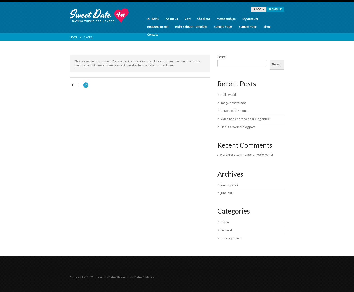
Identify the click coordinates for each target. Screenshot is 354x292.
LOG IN (259, 9)
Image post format (233, 103)
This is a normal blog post (238, 127)
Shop (267, 27)
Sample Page (223, 27)
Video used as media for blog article (245, 119)
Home (73, 37)
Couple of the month (235, 111)
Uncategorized (231, 238)
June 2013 (227, 193)
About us (172, 19)
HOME (153, 19)
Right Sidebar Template (191, 27)
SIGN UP (275, 9)
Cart (187, 19)
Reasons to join (157, 27)
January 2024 (229, 185)
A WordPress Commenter (234, 154)
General (226, 230)
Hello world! (229, 95)
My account (250, 19)
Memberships (226, 19)
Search (222, 57)
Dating (225, 222)
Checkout (203, 19)
